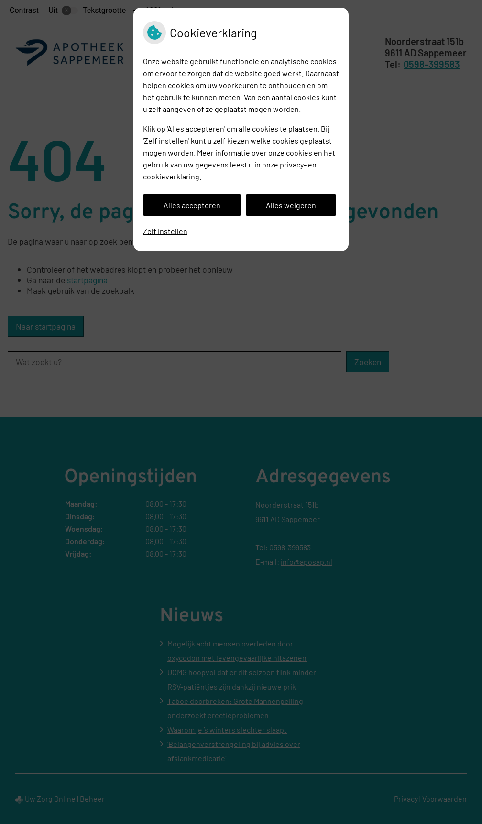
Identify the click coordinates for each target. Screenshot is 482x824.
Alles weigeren (291, 205)
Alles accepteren (192, 205)
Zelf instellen (165, 230)
